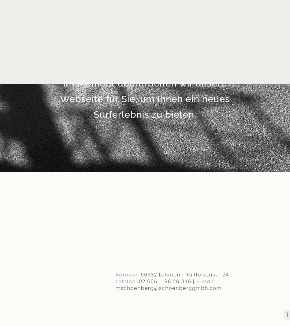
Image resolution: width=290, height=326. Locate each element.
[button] (287, 315)
